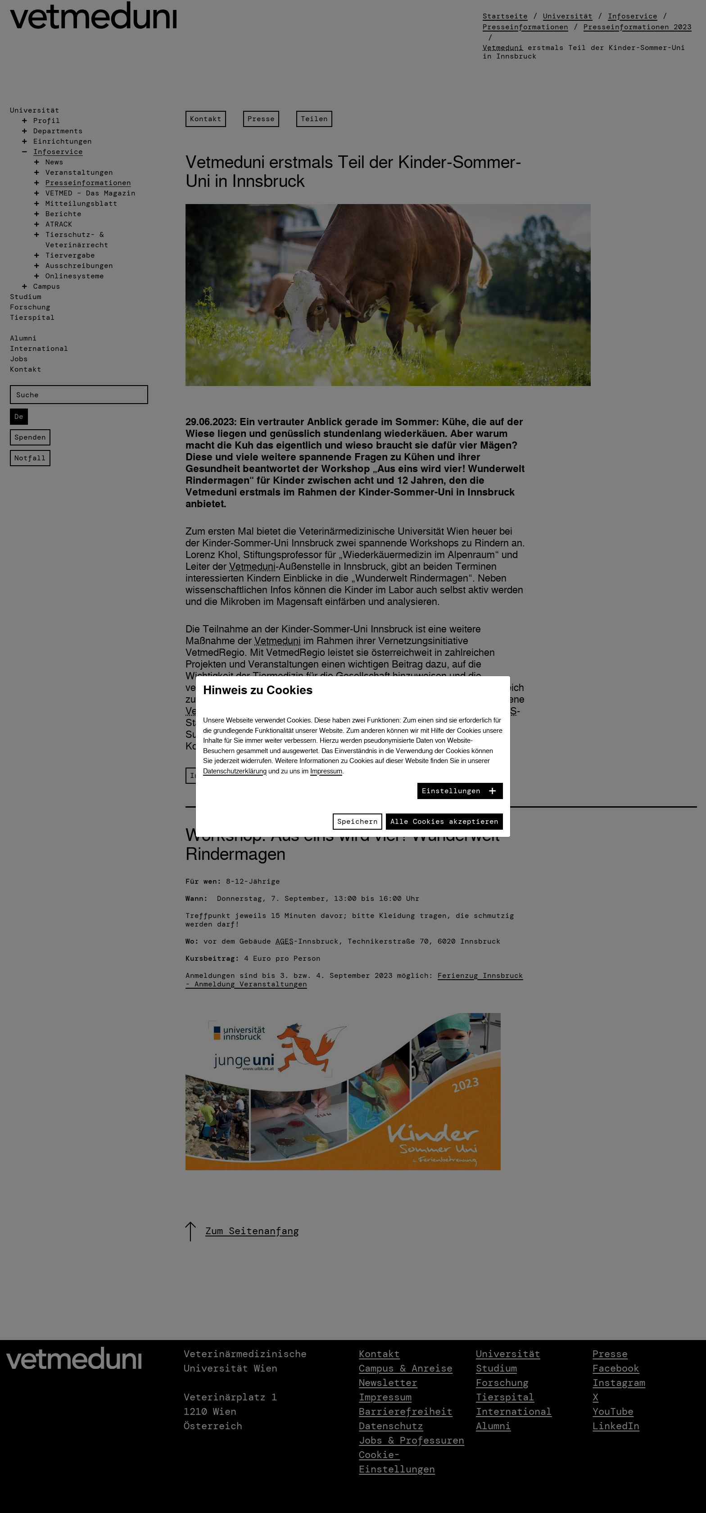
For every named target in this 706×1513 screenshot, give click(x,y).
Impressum (326, 771)
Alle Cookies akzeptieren (444, 821)
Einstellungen (451, 790)
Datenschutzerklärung (235, 771)
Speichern (357, 821)
